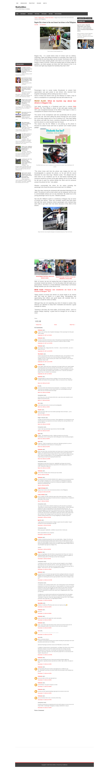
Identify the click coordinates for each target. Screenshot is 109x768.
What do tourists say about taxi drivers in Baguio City (55, 102)
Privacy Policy (32, 3)
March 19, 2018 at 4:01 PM (44, 446)
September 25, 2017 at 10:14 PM (45, 361)
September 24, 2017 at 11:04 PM (45, 343)
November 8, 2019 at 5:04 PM (44, 534)
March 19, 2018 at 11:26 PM (44, 458)
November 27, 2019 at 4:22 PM (44, 673)
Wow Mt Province (58, 13)
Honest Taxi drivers (49, 17)
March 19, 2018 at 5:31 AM (44, 430)
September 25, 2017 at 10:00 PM (45, 351)
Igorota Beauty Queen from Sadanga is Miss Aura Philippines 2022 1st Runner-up (27, 79)
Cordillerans (64, 764)
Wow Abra (51, 13)
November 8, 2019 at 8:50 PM (44, 549)
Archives (89, 18)
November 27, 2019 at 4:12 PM (44, 664)
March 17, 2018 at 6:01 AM (44, 400)
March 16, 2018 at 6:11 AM (44, 383)
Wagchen (40, 552)
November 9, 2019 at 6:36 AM (44, 558)
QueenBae (40, 603)
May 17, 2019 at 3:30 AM (43, 501)
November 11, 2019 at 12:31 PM (45, 580)
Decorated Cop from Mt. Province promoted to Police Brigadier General (26, 114)
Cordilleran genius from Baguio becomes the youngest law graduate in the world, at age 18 (27, 70)
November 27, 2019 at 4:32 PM (44, 693)
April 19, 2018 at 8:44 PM (43, 485)
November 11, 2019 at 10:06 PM (45, 600)
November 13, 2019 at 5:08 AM (44, 613)
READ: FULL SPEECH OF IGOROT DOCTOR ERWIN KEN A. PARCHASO (27, 148)
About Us (45, 3)
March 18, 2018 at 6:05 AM (44, 414)
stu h (39, 403)
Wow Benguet (23, 13)
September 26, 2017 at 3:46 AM (45, 373)
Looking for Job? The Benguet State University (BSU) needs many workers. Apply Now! (27, 161)
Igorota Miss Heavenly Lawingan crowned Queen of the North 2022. (27, 88)
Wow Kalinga (44, 13)
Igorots (39, 520)
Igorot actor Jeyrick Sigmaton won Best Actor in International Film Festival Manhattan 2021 (27, 175)
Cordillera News (24, 3)
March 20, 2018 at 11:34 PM (44, 468)
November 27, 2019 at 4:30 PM (44, 686)
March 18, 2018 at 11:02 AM (44, 424)
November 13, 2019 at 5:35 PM (44, 627)
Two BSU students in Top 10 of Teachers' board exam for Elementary (26, 135)
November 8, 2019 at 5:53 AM (44, 517)
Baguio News (41, 17)
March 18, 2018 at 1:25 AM (44, 406)
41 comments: (43, 24)
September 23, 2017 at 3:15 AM (45, 335)
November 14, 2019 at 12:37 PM (45, 634)
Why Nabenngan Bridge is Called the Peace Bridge (26, 123)
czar (39, 630)
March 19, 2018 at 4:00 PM (44, 438)
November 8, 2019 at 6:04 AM (44, 525)
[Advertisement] (55, 78)
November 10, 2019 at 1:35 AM (44, 569)
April (39, 433)
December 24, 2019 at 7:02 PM (44, 707)
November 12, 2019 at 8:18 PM (44, 606)
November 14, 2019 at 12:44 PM (45, 654)
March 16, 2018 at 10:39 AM (44, 392)
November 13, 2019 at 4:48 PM (44, 620)
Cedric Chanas (41, 494)
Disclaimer (39, 3)
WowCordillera (21, 7)
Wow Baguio (30, 13)
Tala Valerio (40, 354)
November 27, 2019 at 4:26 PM (44, 680)
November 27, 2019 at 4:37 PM (44, 699)
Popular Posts (81, 18)
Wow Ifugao (37, 13)
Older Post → (73, 324)
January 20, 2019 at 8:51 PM (44, 491)
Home (17, 3)
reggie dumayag (41, 488)
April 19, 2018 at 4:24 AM (43, 474)
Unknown (40, 330)
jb (38, 385)
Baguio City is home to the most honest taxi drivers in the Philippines (55, 22)
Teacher (40, 409)
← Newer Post (38, 324)
